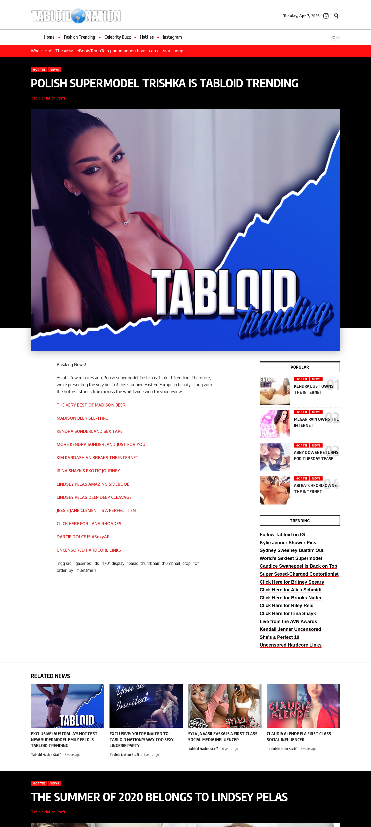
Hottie (39, 69)
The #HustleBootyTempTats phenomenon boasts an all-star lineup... (121, 50)
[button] (336, 16)
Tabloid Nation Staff (48, 98)
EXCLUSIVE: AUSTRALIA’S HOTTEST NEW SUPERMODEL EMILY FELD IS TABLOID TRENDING (64, 739)
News (54, 69)
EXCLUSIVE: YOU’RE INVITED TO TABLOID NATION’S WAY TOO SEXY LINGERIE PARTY (141, 739)
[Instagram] (326, 16)
